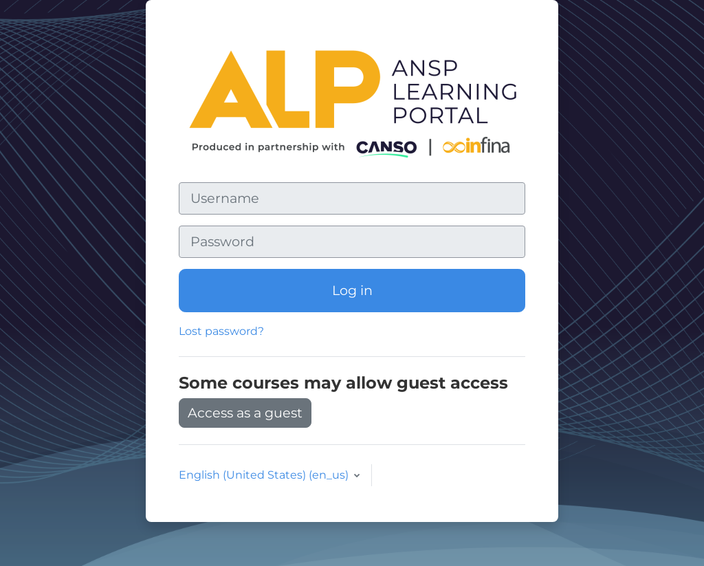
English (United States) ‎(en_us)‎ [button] (265, 474)
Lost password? (221, 331)
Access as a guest (245, 412)
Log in (352, 290)
